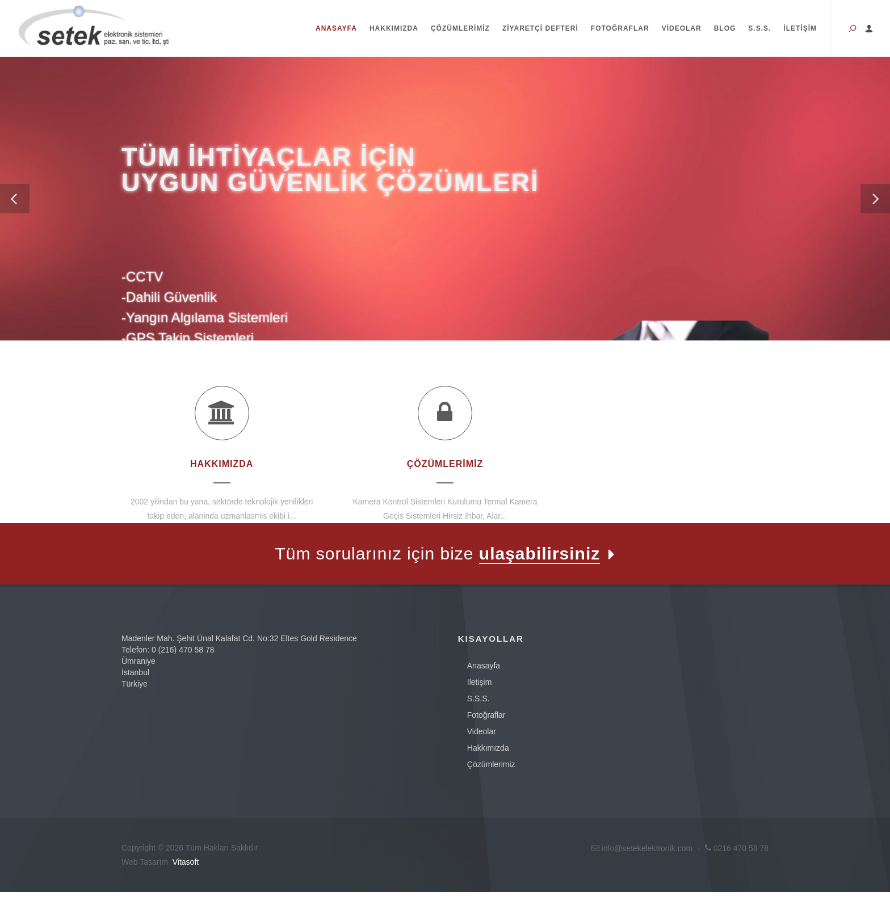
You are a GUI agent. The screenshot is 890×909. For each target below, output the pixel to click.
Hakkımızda (394, 28)
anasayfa (483, 665)
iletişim (479, 682)
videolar (481, 731)
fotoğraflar (486, 714)
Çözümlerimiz (460, 28)
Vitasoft (186, 861)
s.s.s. (478, 698)
